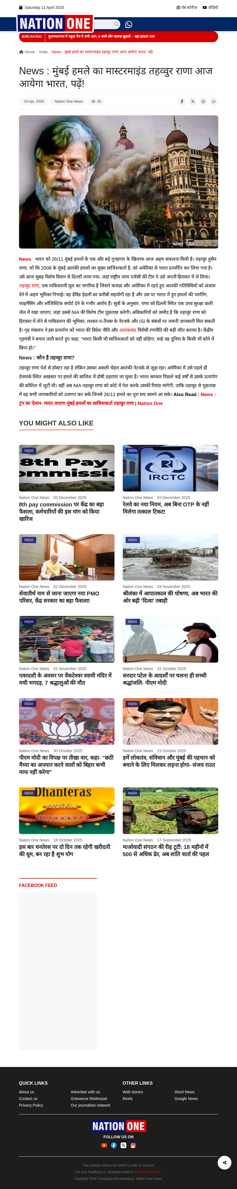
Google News (186, 1098)
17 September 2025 (174, 840)
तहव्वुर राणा (29, 285)
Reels (128, 1098)
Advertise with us (85, 1092)
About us (26, 1092)
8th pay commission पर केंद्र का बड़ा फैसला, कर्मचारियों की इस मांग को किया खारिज (61, 511)
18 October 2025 (67, 840)
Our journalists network (90, 1105)
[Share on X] (192, 101)
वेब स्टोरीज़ (186, 8)
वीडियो (210, 8)
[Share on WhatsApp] (213, 101)
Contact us (28, 1098)
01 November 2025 (69, 668)
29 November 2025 (173, 586)
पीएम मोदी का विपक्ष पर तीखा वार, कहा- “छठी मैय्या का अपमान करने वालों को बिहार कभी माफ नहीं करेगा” (66, 765)
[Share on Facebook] (182, 101)
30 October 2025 (67, 751)
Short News (184, 1092)
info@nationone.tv (147, 1172)
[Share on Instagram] (203, 101)
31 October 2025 (171, 668)
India (43, 52)
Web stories (133, 1092)
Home (27, 52)
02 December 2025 (69, 586)
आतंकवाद (127, 330)
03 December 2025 (69, 497)
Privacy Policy (31, 1105)
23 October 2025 (171, 751)
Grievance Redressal (89, 1098)
